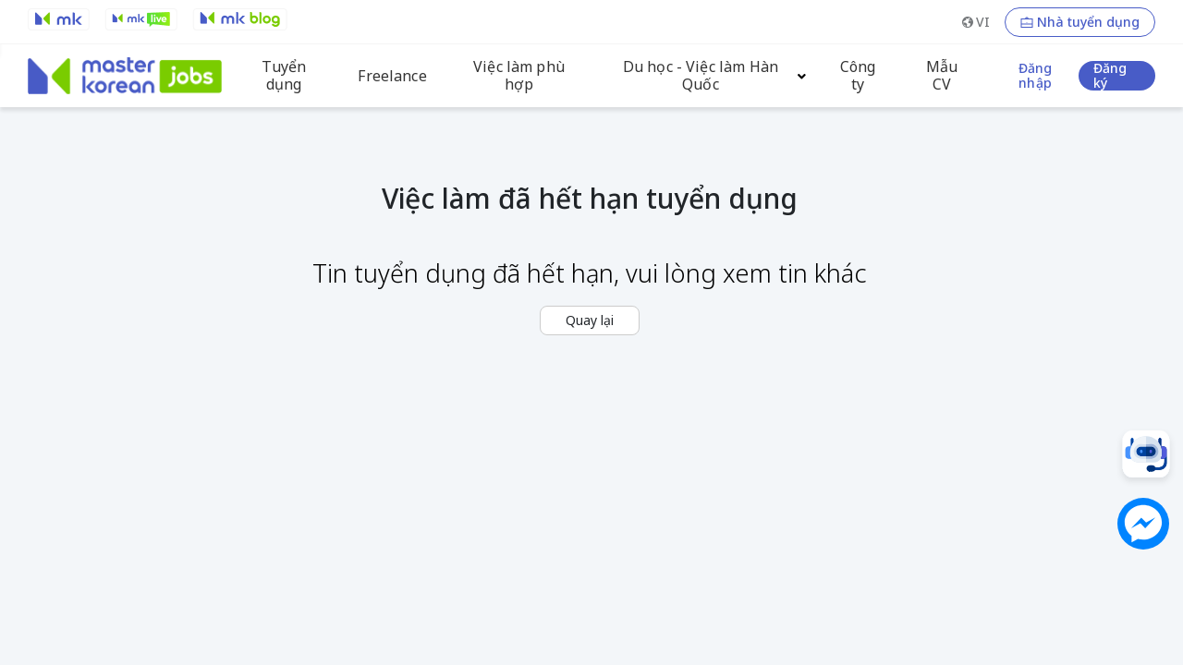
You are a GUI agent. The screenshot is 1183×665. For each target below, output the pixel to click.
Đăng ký (1110, 76)
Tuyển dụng (284, 75)
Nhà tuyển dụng (1088, 22)
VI (983, 21)
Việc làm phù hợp (519, 75)
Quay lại (590, 320)
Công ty (858, 75)
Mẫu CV (941, 75)
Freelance (392, 76)
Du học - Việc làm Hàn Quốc (700, 75)
